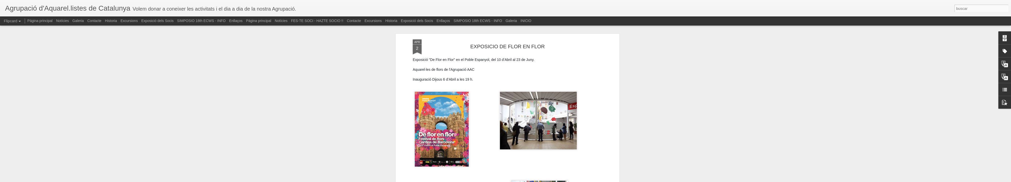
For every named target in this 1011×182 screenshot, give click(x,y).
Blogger (525, 179)
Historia (111, 21)
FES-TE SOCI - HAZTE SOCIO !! (317, 21)
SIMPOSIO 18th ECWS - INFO (201, 21)
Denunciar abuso (542, 179)
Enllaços (236, 21)
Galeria (78, 21)
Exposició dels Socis (157, 21)
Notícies (62, 21)
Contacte (94, 21)
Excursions (129, 21)
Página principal (40, 21)
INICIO (525, 21)
